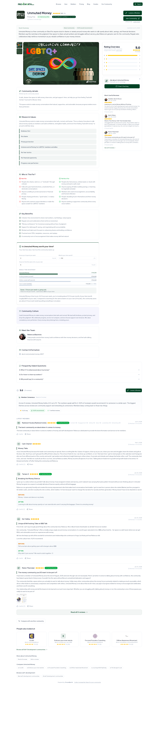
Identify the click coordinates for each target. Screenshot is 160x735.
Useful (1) (21, 509)
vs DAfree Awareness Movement (79, 668)
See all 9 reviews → (110, 148)
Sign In (138, 4)
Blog (88, 4)
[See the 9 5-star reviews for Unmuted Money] (122, 55)
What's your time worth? (66, 255)
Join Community (133, 18)
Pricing (81, 4)
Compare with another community (31, 621)
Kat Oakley (26, 519)
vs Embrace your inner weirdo (35, 668)
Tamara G (25, 474)
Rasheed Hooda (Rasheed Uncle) (34, 423)
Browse (58, 4)
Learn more (136, 22)
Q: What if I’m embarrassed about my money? (79, 370)
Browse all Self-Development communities (32, 649)
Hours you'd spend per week (27, 255)
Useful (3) (21, 606)
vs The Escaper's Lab (116, 668)
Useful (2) (21, 464)
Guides (95, 4)
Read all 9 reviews (79, 612)
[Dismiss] (139, 79)
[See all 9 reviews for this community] (113, 47)
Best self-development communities (28, 676)
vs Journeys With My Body (98, 668)
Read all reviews (22, 659)
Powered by (79, 682)
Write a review (35, 659)
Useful (20, 434)
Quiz (65, 4)
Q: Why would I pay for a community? (79, 379)
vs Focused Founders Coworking (56, 668)
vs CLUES (20, 668)
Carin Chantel (27, 444)
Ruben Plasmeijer (28, 568)
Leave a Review (132, 13)
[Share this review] (28, 434)
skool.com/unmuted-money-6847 (33, 354)
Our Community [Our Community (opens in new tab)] (106, 4)
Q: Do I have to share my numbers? (79, 375)
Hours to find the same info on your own (31, 262)
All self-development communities (53, 676)
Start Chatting (122, 86)
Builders (73, 4)
